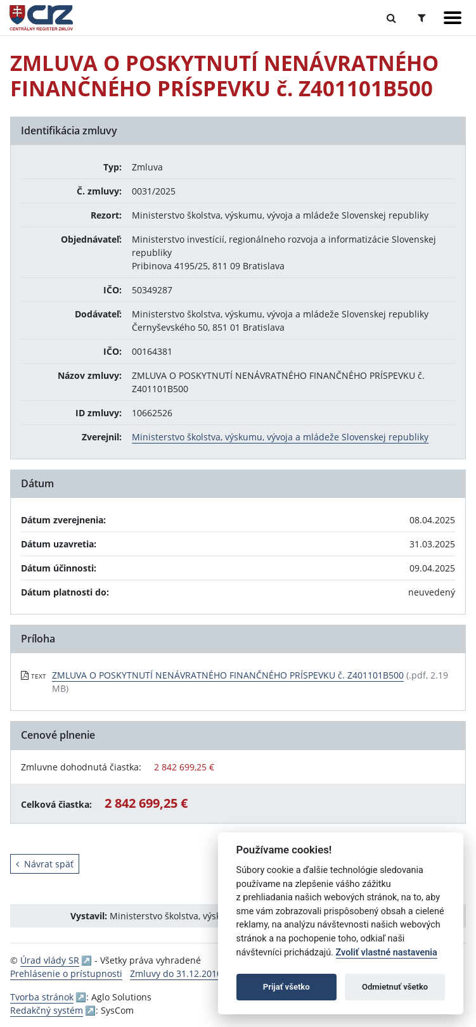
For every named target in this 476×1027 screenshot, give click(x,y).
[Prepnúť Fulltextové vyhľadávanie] (391, 18)
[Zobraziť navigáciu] (452, 18)
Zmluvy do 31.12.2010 (176, 973)
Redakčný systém (46, 1010)
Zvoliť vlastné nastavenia (386, 952)
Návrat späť (45, 864)
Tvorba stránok (42, 997)
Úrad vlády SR (49, 960)
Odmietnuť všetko (395, 987)
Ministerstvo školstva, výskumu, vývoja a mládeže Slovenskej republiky (280, 437)
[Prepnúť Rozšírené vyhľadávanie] (421, 18)
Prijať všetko (286, 987)
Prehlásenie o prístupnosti (66, 973)
